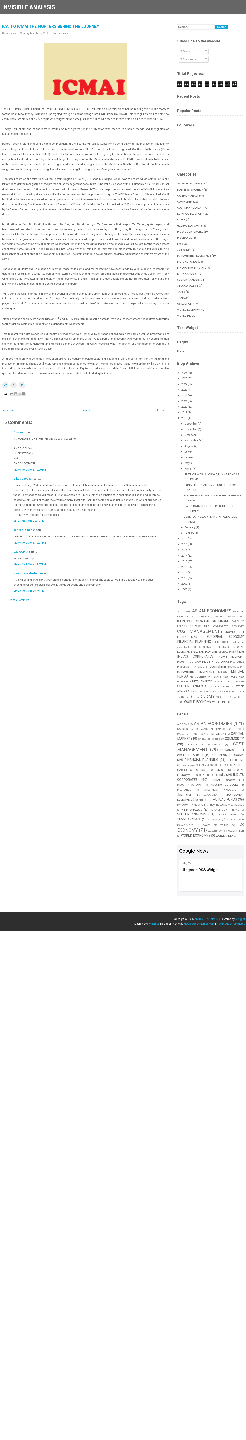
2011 (184, 572)
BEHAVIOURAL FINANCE (193, 616)
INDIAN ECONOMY (231, 656)
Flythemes (153, 923)
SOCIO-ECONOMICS (221, 686)
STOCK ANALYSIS (187, 285)
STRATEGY (196, 691)
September (192, 440)
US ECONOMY (185, 303)
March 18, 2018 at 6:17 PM (29, 521)
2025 (184, 378)
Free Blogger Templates (230, 923)
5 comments (60, 33)
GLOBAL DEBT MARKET (217, 646)
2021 (184, 401)
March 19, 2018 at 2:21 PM (29, 591)
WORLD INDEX (186, 315)
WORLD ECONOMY (188, 309)
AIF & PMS (183, 611)
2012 (184, 566)
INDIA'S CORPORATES (190, 231)
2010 (184, 578)
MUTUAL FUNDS (187, 261)
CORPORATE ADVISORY (228, 626)
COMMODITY (185, 201)
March (189, 468)
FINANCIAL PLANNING (194, 642)
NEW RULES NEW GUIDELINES (227, 804)
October (190, 434)
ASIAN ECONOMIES (189, 183)
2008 (184, 589)
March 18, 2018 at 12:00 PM (30, 469)
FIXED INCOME (221, 641)
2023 (184, 389)
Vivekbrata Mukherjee (28, 573)
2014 (184, 555)
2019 (184, 412)
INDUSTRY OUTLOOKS (215, 661)
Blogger (240, 919)
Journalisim (184, 249)
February (190, 527)
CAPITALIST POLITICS (209, 739)
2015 (184, 549)
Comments (188, 59)
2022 (184, 395)
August (189, 446)
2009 (184, 583)
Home (86, 410)
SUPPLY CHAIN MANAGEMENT (219, 691)
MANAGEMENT (236, 666)
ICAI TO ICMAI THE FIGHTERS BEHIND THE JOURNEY (50, 26)
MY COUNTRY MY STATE (191, 267)
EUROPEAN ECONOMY (190, 213)
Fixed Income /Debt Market (195, 765)
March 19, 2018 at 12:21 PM (30, 542)
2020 (184, 406)
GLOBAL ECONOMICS (210, 769)
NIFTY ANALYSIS (187, 273)
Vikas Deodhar (23, 478)
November (191, 429)
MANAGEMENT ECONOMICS (194, 255)
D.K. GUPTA (21, 551)
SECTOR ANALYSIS (188, 279)
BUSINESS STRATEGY (190, 189)
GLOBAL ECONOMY (189, 225)
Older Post (161, 410)
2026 (184, 372)
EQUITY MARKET (189, 636)
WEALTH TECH (224, 697)
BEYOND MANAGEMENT (229, 616)
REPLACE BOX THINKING (229, 681)
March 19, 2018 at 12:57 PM (30, 564)
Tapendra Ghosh (24, 530)
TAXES (181, 291)
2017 (184, 538)
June (188, 457)
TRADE (181, 297)
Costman (19, 432)
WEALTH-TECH (236, 830)
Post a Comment (19, 600)
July (187, 451)
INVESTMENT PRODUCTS (192, 666)
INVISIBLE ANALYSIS (28, 7)
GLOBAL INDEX (227, 651)
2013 (184, 561)
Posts (185, 51)
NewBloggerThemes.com (199, 923)
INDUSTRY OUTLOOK (189, 661)
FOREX (181, 219)
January (190, 532)
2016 (184, 544)
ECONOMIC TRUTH (232, 631)
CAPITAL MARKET (187, 195)
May (187, 463)
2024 (184, 384)
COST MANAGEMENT (190, 207)
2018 (184, 418)
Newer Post (10, 410)
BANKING (238, 611)
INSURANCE (184, 237)
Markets (222, 671)
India (180, 243)
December (191, 423)
